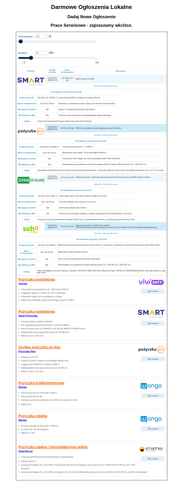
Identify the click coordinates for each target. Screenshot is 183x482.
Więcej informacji (110, 86)
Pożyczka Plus (27, 351)
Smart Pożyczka (28, 315)
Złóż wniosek (152, 291)
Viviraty (22, 283)
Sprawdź (98, 86)
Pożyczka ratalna (32, 416)
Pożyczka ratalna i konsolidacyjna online (53, 447)
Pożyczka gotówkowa (36, 279)
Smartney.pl (25, 451)
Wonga (22, 387)
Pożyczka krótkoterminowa (41, 383)
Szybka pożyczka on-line (39, 347)
